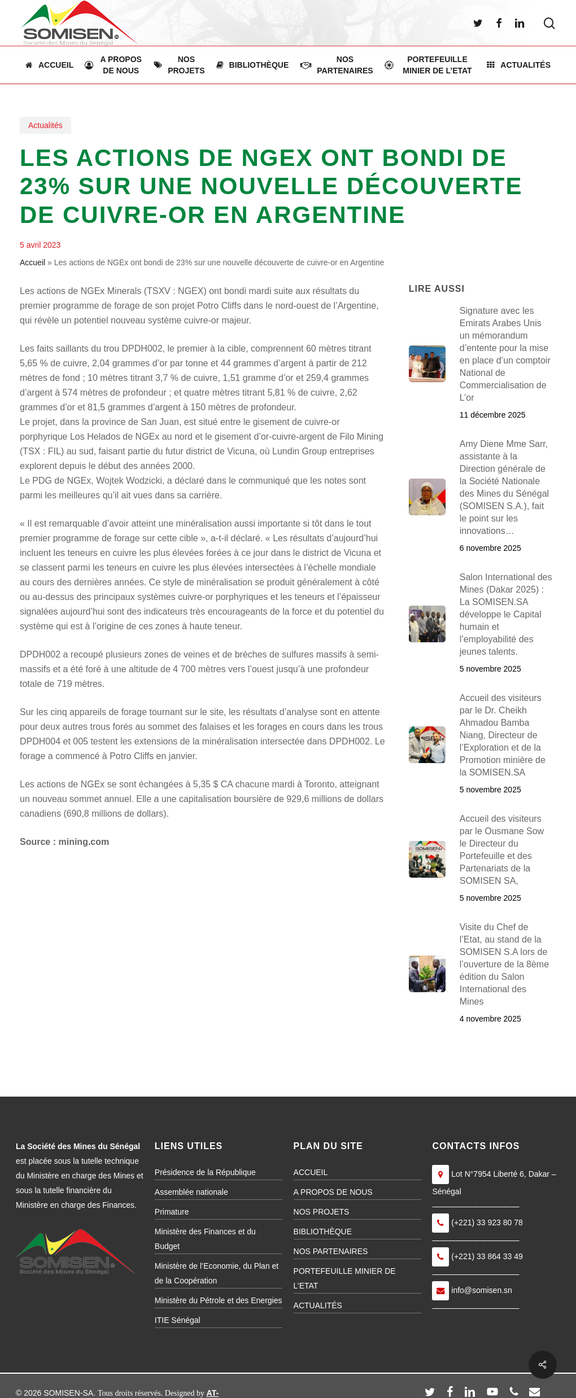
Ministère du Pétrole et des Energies (218, 1300)
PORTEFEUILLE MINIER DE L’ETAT (345, 1278)
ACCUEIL (311, 1172)
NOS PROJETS (322, 1211)
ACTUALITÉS (318, 1305)
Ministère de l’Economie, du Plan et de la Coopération (216, 1273)
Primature (172, 1211)
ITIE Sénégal (177, 1320)
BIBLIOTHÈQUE (323, 1231)
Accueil (32, 262)
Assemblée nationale (191, 1192)
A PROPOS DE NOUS (333, 1192)
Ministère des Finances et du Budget (205, 1239)
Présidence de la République (205, 1172)
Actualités (45, 125)
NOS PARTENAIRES (331, 1251)
